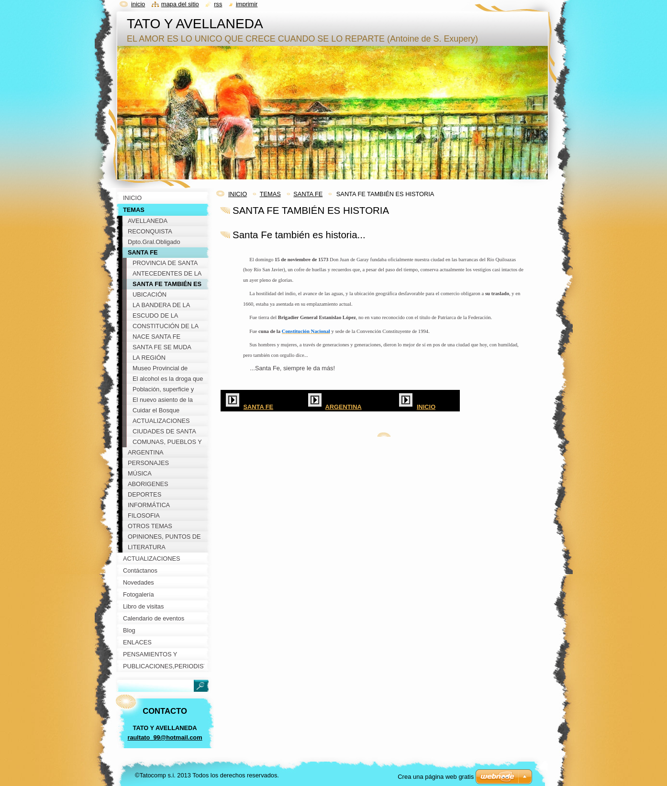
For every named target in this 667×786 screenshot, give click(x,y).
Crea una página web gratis (436, 776)
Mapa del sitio (180, 4)
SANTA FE (307, 194)
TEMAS (270, 194)
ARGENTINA (343, 406)
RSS (218, 4)
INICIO (237, 194)
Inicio (138, 4)
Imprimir (247, 4)
